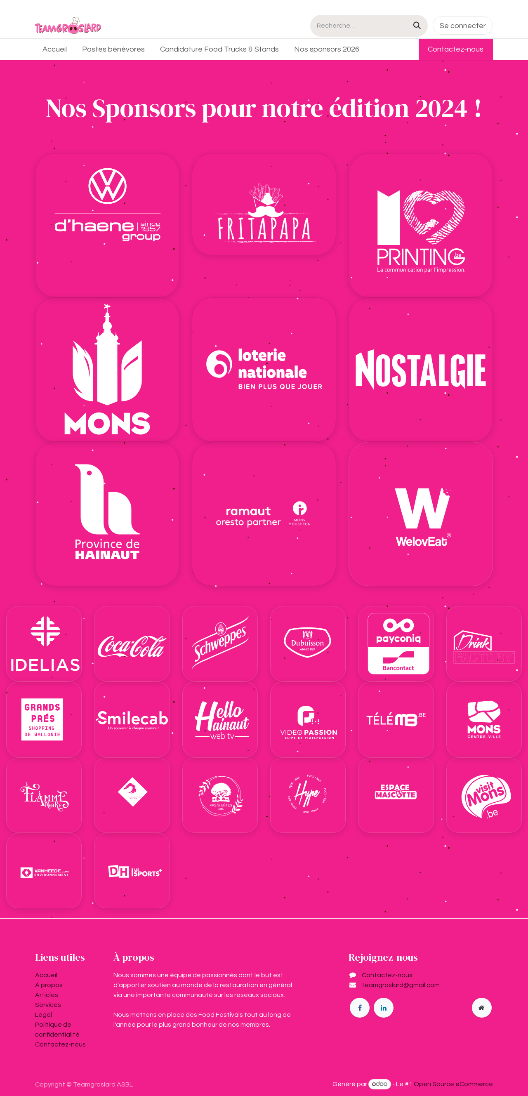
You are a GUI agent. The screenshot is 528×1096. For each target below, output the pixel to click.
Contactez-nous (455, 49)
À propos (49, 985)
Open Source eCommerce (453, 1084)
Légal (43, 1014)
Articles (46, 995)
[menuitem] (55, 49)
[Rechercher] (417, 26)
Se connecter (463, 26)
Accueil (46, 975)
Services (48, 1005)
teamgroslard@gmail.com (401, 985)
